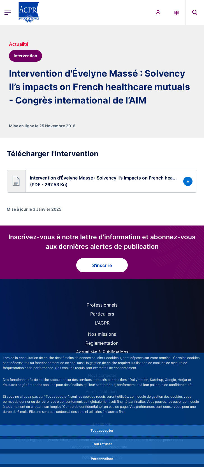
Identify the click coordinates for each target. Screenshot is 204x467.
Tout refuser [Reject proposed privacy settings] (102, 444)
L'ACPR (102, 323)
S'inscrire (102, 265)
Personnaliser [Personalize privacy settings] (102, 459)
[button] (102, 181)
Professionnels (102, 305)
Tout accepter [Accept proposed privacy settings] (102, 430)
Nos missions (102, 334)
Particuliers (102, 314)
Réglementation (102, 343)
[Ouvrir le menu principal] (7, 12)
